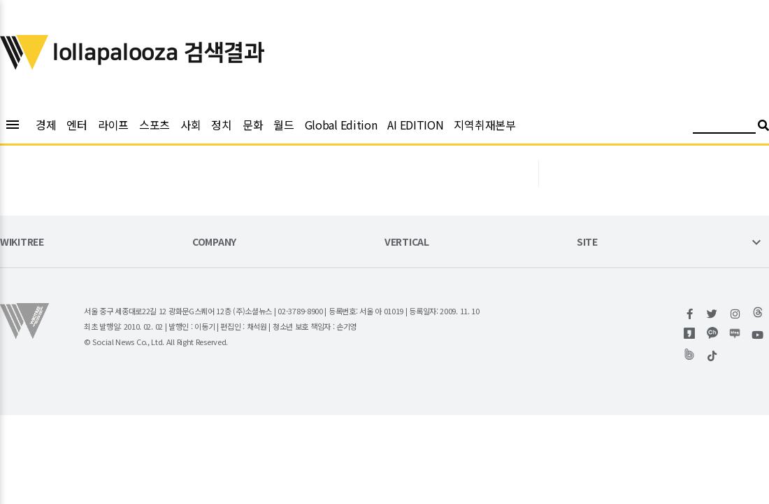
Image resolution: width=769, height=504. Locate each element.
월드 (283, 124)
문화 (253, 124)
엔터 (76, 124)
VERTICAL (406, 242)
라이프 (113, 124)
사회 (190, 124)
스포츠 (154, 124)
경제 (46, 124)
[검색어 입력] (724, 127)
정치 (221, 124)
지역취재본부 (484, 124)
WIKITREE (22, 242)
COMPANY (214, 242)
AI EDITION (415, 124)
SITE (587, 242)
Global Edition (341, 124)
